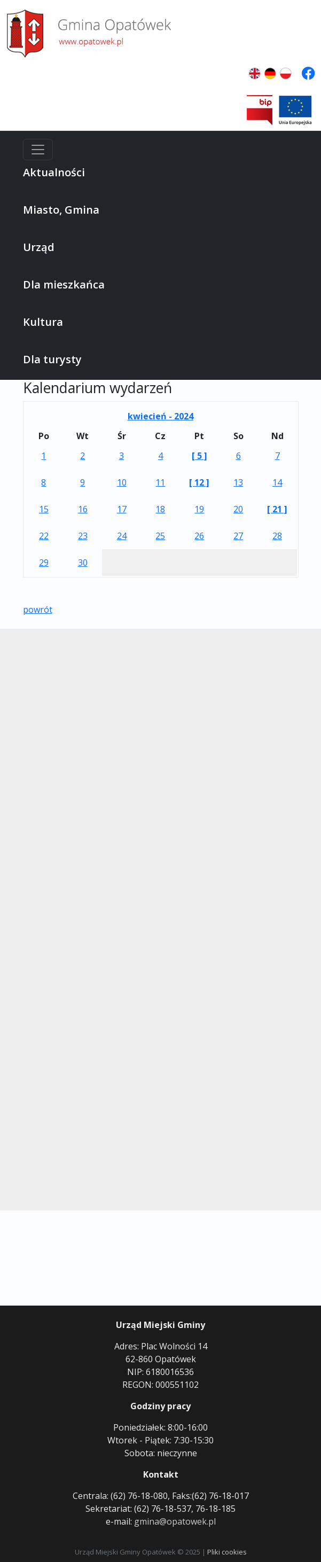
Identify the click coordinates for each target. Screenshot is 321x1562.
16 (83, 509)
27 (238, 536)
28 (277, 536)
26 (199, 536)
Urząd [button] (38, 247)
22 (44, 536)
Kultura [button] (43, 322)
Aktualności (54, 172)
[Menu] (38, 149)
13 (238, 482)
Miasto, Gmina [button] (61, 209)
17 (122, 509)
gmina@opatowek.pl (175, 1521)
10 (122, 482)
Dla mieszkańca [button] (64, 284)
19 (199, 509)
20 (238, 509)
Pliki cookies (227, 1552)
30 (83, 562)
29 (44, 562)
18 (160, 509)
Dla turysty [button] (52, 359)
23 (83, 536)
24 (122, 536)
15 (44, 509)
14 (277, 482)
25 (160, 536)
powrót (37, 609)
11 (160, 482)
